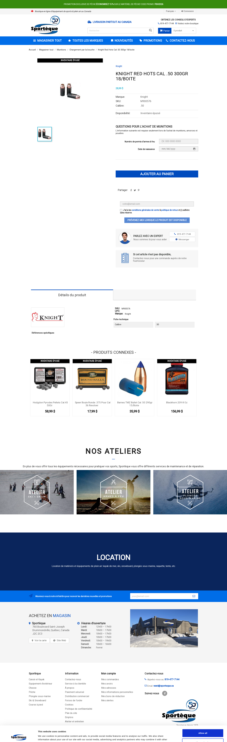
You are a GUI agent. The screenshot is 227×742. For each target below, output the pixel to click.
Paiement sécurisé (74, 692)
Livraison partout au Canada (112, 22)
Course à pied (36, 704)
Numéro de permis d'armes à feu (140, 141)
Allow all (202, 717)
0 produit (184, 30)
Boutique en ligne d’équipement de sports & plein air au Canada (63, 11)
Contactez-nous (73, 679)
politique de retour (169, 210)
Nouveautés (123, 40)
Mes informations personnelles (117, 692)
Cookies (69, 704)
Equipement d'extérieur (40, 683)
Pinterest (138, 191)
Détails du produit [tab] (72, 295)
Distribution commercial (77, 696)
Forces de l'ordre (73, 700)
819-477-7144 (167, 23)
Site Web (61, 640)
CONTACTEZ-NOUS (182, 40)
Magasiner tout (49, 40)
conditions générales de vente (145, 210)
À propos (69, 687)
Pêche (32, 692)
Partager (131, 191)
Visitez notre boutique (187, 23)
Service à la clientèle (75, 683)
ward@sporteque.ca (163, 685)
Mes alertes (107, 700)
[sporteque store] (164, 628)
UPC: (117, 311)
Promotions (152, 40)
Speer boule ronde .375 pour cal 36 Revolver (92, 404)
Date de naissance (146, 149)
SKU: (117, 308)
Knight (119, 66)
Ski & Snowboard (37, 700)
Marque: (119, 313)
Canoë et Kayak (36, 679)
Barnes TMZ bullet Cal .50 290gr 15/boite (134, 404)
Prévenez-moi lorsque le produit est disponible (157, 220)
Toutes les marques (87, 40)
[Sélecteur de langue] (171, 11)
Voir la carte (41, 640)
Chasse (32, 687)
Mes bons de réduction (113, 696)
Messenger (182, 239)
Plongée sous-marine (40, 696)
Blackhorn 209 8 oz (176, 402)
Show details (152, 736)
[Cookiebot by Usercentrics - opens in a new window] (18, 736)
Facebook (164, 693)
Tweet (134, 191)
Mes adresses (108, 687)
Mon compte (108, 673)
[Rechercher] (120, 30)
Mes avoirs (107, 683)
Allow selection (203, 726)
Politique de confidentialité (78, 708)
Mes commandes (110, 679)
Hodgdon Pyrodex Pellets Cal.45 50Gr (50, 404)
